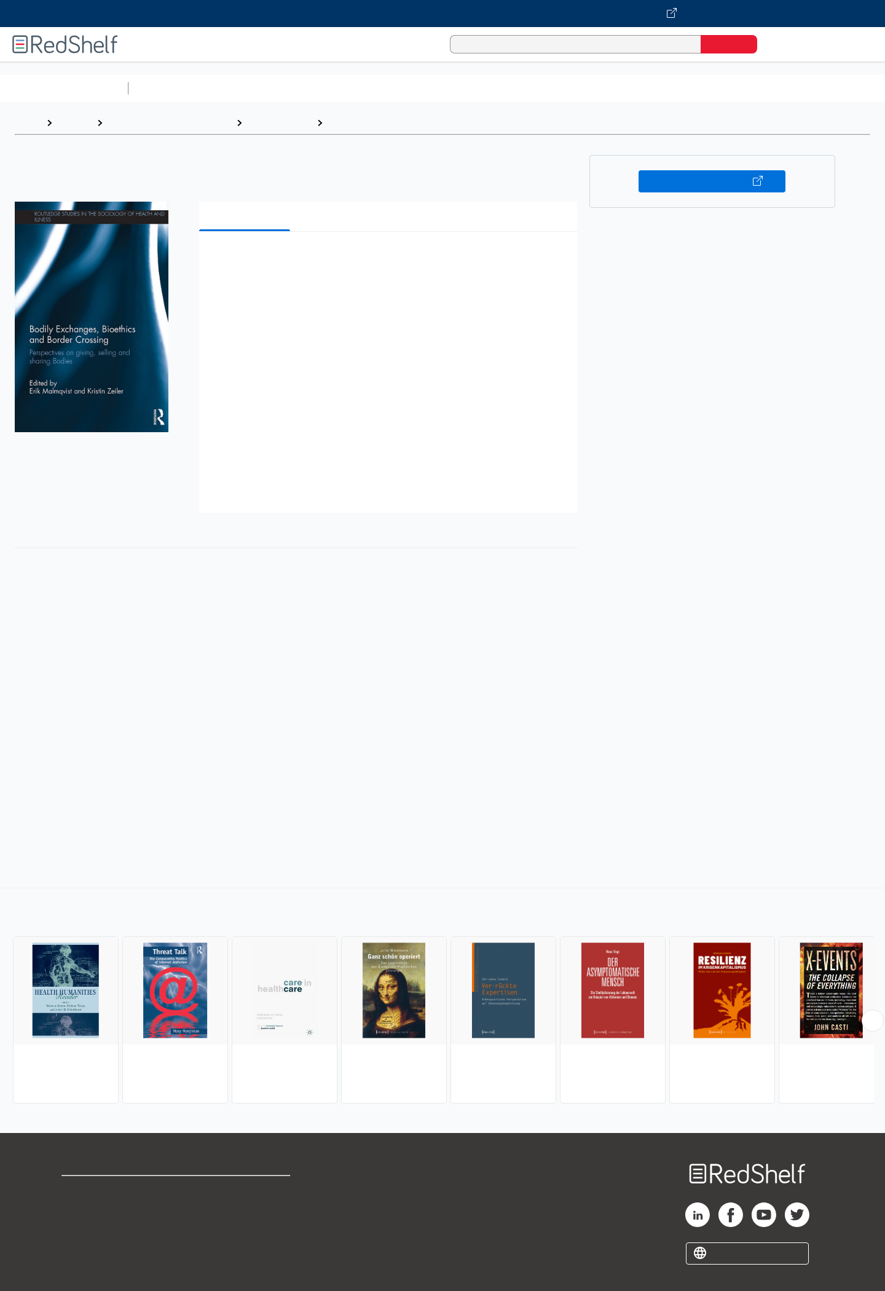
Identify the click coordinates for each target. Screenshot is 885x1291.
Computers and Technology (351, 88)
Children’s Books (815, 88)
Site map (81, 1249)
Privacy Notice (95, 1230)
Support (79, 1210)
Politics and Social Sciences (606, 88)
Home (28, 122)
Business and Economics (477, 88)
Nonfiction (744, 88)
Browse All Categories (64, 88)
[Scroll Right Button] (873, 1020)
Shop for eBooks (100, 1190)
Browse (74, 122)
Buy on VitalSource (712, 181)
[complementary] (442, 997)
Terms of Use (246, 1190)
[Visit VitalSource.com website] (442, 13)
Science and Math (241, 88)
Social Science (279, 122)
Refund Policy (246, 1210)
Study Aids (166, 88)
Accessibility (243, 1230)
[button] (390, 259)
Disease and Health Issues (389, 122)
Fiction (694, 88)
